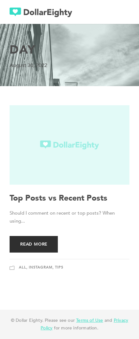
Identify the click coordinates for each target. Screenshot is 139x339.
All (22, 267)
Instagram (40, 267)
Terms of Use (89, 320)
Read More (33, 244)
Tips (59, 267)
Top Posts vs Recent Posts (58, 198)
